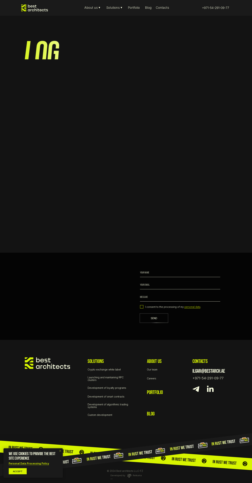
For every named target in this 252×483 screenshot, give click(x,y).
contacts (200, 361)
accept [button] (18, 471)
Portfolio (134, 7)
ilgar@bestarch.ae (208, 371)
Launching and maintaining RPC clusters (106, 378)
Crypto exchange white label (104, 369)
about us (154, 361)
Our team (152, 369)
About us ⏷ (92, 7)
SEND (154, 318)
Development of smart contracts (106, 396)
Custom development (100, 414)
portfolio (155, 392)
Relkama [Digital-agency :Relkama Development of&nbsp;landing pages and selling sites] (137, 475)
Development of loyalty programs (107, 387)
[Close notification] (60, 451)
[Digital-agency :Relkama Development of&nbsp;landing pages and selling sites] (129, 476)
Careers (151, 378)
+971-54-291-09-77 (215, 8)
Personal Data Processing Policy (29, 463)
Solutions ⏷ (114, 7)
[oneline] (180, 297)
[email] (180, 285)
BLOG (151, 414)
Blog (148, 7)
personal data (192, 306)
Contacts (162, 7)
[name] (180, 272)
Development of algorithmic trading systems (108, 405)
